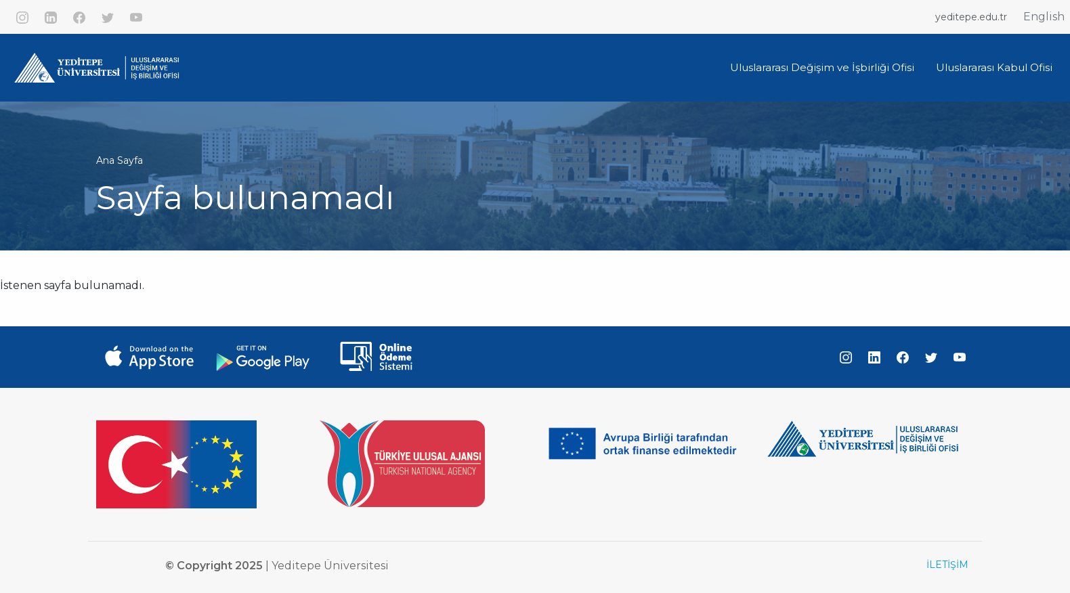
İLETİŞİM (947, 564)
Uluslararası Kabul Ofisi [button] (994, 67)
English (1044, 16)
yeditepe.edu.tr (971, 17)
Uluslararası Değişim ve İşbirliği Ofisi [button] (822, 67)
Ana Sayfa (119, 160)
